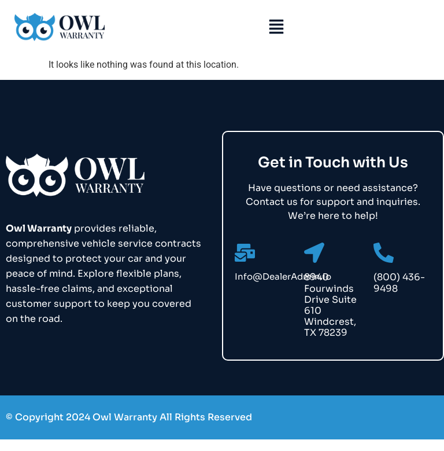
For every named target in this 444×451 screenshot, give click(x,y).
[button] (276, 28)
